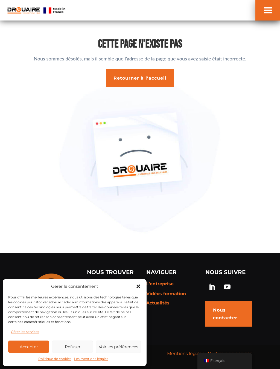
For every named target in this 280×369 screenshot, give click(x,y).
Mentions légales (185, 353)
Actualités (158, 303)
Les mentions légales (91, 359)
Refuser (72, 346)
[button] (138, 286)
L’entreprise (160, 283)
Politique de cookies (54, 359)
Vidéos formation (166, 293)
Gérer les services (25, 332)
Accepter (29, 346)
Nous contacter (225, 313)
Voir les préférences (118, 346)
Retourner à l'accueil (140, 78)
